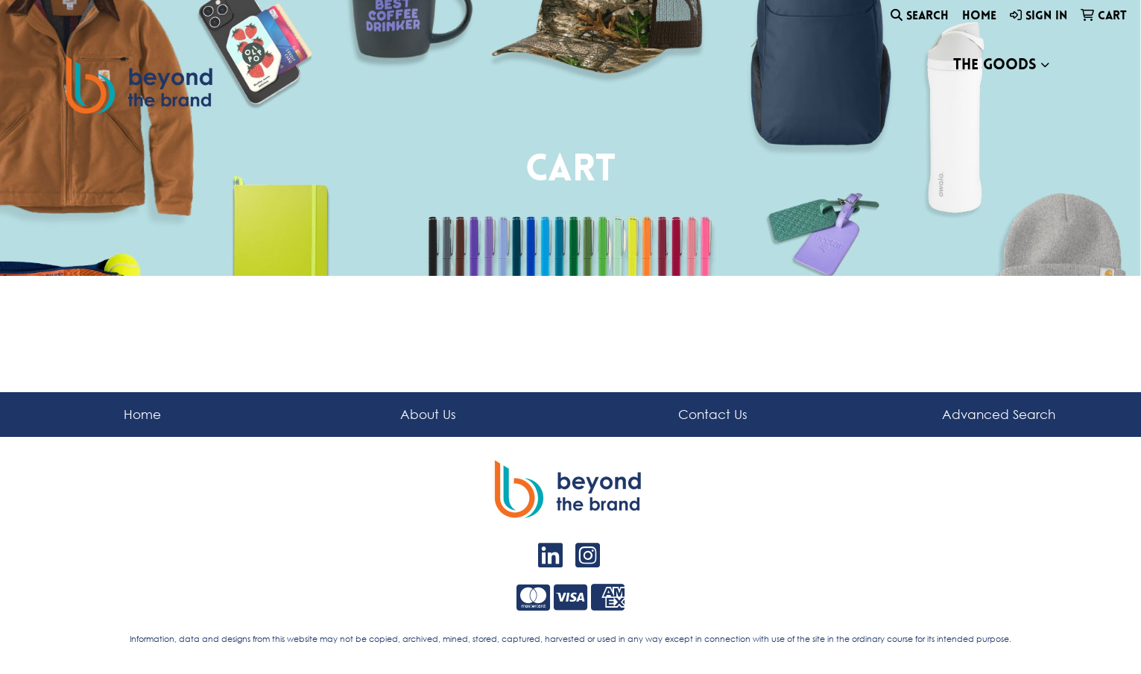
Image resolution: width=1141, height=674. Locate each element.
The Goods (995, 65)
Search (920, 15)
